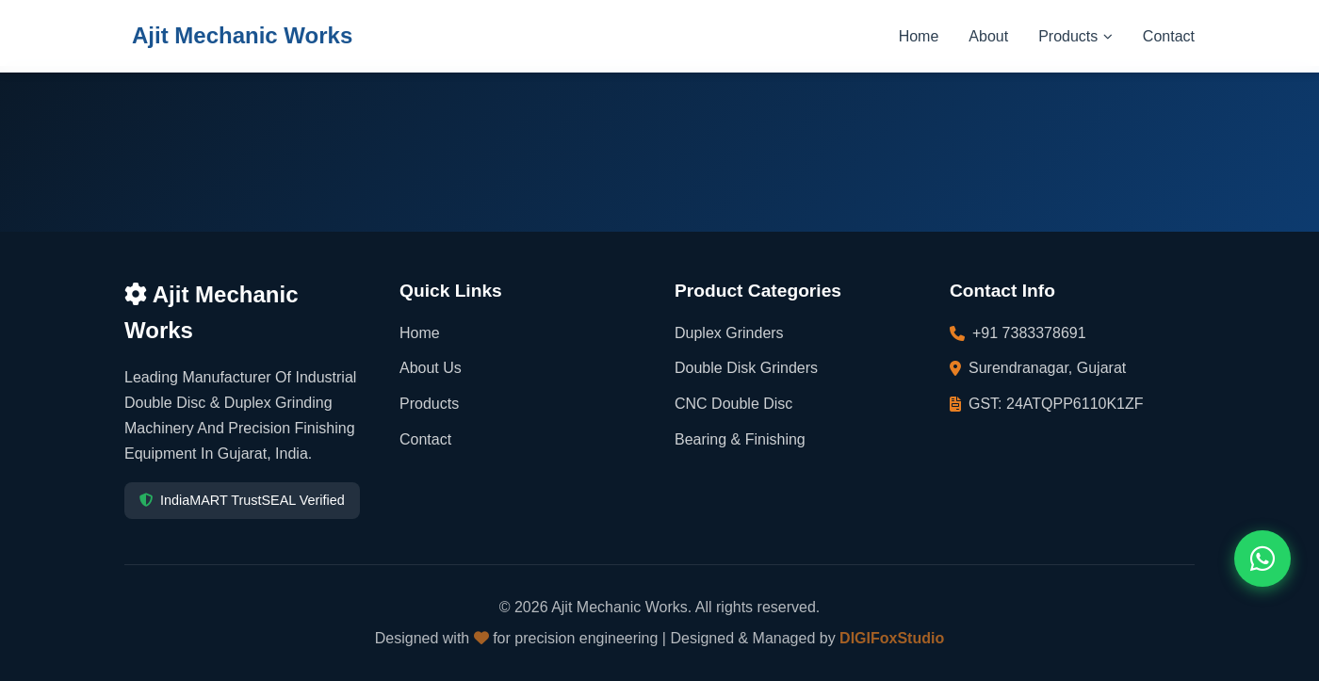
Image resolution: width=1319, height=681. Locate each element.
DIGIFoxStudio (891, 638)
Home (919, 36)
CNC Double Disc (733, 404)
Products (1075, 36)
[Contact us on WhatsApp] (1262, 558)
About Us (430, 368)
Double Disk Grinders (746, 368)
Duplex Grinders (729, 333)
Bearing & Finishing (740, 439)
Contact (1169, 36)
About (988, 36)
